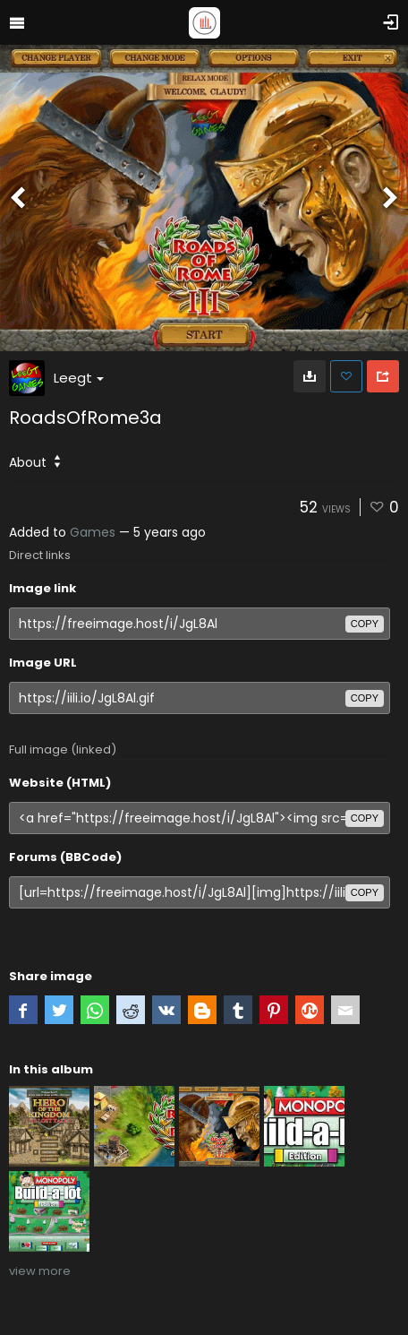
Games (92, 532)
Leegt (79, 377)
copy (364, 623)
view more (40, 1270)
